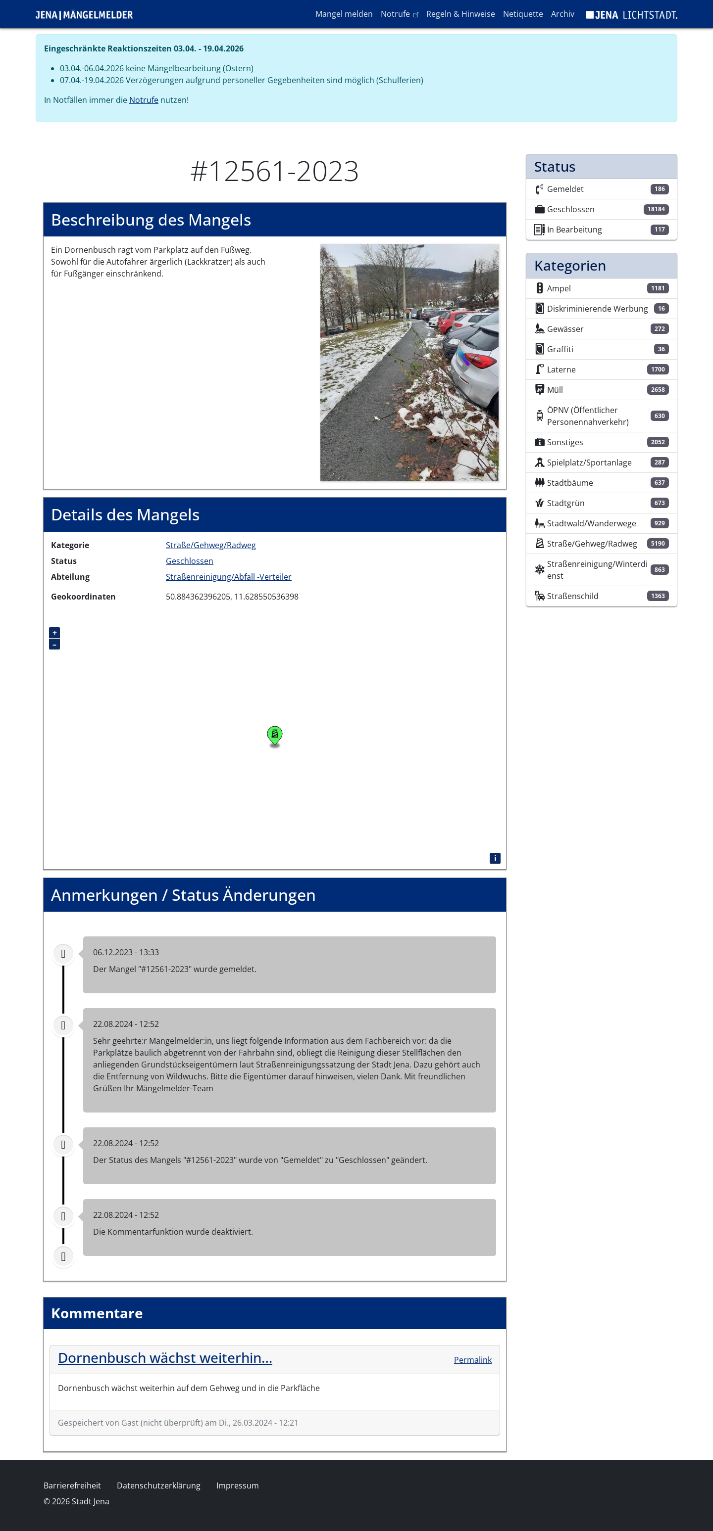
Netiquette (523, 13)
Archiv (562, 13)
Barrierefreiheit (72, 1485)
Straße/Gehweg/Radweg (211, 545)
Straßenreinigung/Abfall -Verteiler (229, 576)
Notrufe (401, 13)
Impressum (237, 1485)
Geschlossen (189, 561)
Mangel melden (344, 13)
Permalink (473, 1359)
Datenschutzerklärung (159, 1485)
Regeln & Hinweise (460, 13)
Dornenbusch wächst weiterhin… (165, 1357)
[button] (409, 362)
